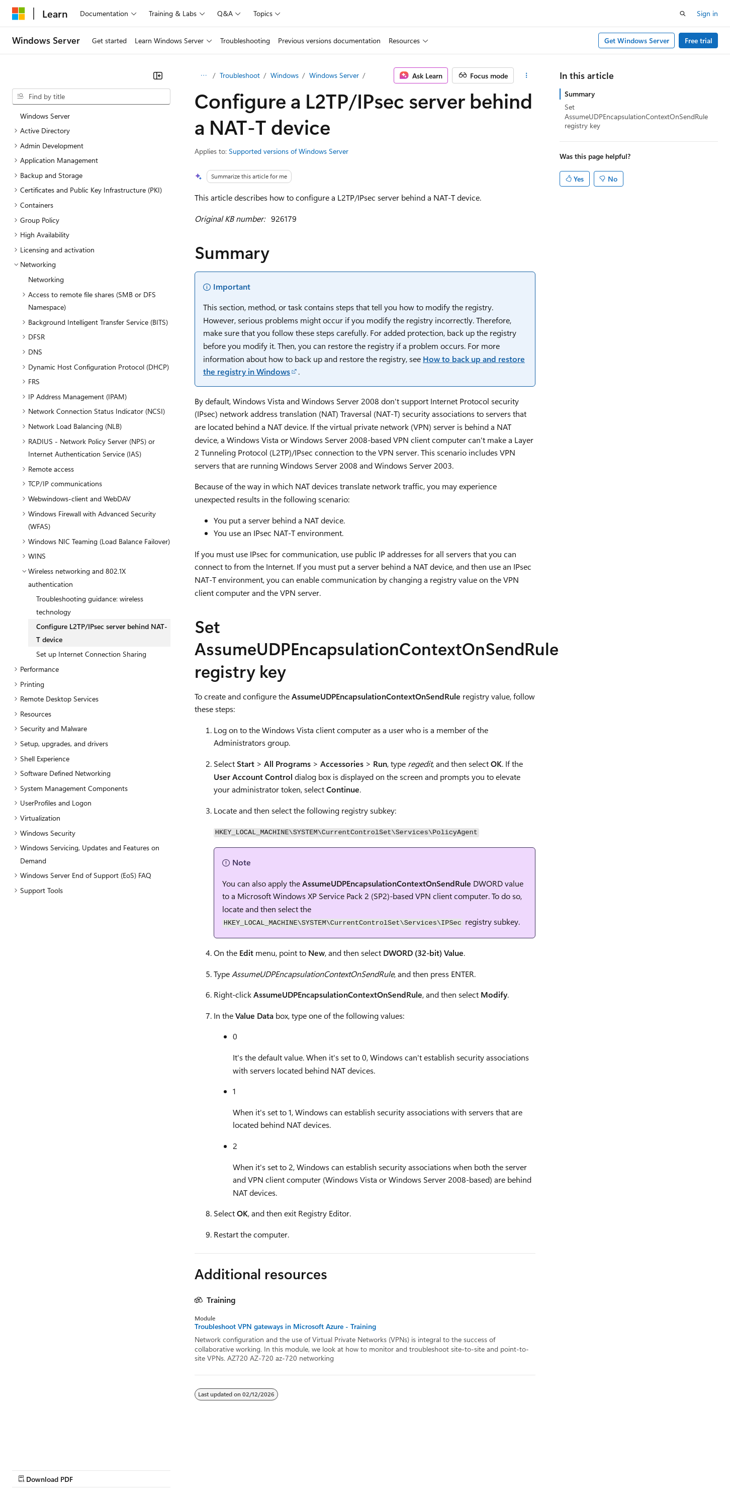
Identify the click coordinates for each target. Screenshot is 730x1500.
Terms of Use (367, 1469)
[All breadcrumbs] (203, 75)
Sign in (707, 13)
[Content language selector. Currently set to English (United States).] (58, 1445)
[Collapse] (157, 75)
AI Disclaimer (32, 1469)
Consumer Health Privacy (289, 1469)
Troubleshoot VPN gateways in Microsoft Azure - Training (285, 1326)
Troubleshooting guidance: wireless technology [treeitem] (89, 605)
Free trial (698, 40)
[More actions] (526, 75)
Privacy (220, 1469)
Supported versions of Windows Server (288, 151)
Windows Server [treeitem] (45, 116)
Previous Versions (91, 1469)
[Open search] (683, 14)
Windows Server (334, 75)
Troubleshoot (240, 75)
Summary (580, 94)
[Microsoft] (18, 13)
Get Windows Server (636, 40)
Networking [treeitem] (46, 279)
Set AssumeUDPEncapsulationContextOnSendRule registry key (636, 116)
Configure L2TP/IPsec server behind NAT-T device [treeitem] (101, 633)
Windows (284, 75)
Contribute (180, 1469)
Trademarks (416, 1469)
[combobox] (91, 97)
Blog (137, 1469)
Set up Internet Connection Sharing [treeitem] (91, 654)
